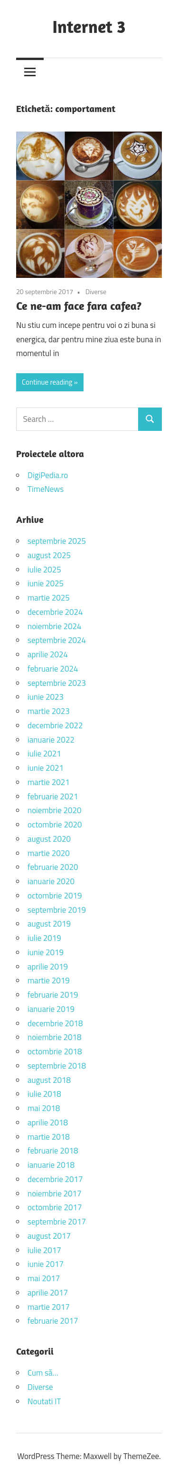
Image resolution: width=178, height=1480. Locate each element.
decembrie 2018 (55, 1023)
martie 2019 (49, 980)
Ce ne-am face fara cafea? (78, 306)
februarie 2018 (53, 1150)
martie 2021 (49, 782)
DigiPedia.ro (48, 475)
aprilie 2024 (48, 654)
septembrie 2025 (57, 541)
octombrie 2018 (55, 1051)
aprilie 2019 (48, 966)
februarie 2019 (53, 995)
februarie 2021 (53, 796)
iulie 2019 (44, 938)
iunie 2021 (46, 768)
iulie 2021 (44, 753)
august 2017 (49, 1236)
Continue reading (47, 382)
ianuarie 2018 (51, 1165)
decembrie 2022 (55, 725)
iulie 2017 (44, 1250)
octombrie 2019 (55, 895)
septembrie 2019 (57, 910)
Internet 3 (88, 26)
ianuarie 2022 (51, 740)
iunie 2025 (46, 583)
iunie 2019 (46, 952)
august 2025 (49, 555)
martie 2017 (49, 1307)
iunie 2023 (46, 697)
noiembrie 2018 (55, 1037)
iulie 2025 (44, 569)
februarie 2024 (53, 669)
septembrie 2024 (57, 640)
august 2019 (49, 924)
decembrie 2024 (55, 612)
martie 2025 (49, 598)
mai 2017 (44, 1278)
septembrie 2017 (57, 1221)
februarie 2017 (53, 1321)
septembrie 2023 (57, 683)
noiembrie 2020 (55, 810)
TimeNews (46, 489)
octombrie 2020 (55, 824)
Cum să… (43, 1373)
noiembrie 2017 (55, 1193)
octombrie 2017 (55, 1207)
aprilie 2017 (48, 1292)
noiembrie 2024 (55, 626)
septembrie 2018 (57, 1066)
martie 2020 (49, 853)
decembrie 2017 (55, 1179)
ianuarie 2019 (51, 1009)
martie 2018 (49, 1137)
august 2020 (49, 839)
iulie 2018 (44, 1094)
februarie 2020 (53, 867)
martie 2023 (49, 711)
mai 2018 (44, 1108)
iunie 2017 (46, 1264)
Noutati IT (44, 1401)
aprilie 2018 (48, 1122)
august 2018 (49, 1080)
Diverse (95, 291)
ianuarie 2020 (51, 881)
